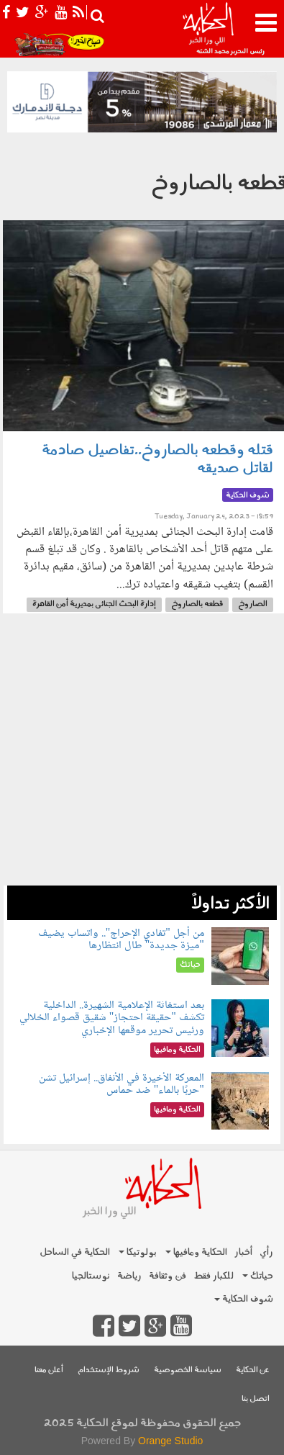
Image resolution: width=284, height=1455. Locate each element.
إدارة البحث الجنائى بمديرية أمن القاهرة (94, 604)
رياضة (129, 1276)
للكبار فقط (213, 1276)
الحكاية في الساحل (75, 1252)
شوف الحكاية (243, 1299)
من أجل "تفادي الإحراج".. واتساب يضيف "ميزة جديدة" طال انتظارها (121, 940)
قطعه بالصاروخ (197, 604)
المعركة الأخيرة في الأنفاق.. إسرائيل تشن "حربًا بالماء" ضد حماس (121, 1084)
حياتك (257, 1276)
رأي (266, 1252)
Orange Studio (170, 1440)
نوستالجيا (91, 1276)
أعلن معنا (49, 1370)
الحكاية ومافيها (196, 1252)
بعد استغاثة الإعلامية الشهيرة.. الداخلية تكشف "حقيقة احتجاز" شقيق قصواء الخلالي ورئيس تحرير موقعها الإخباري (111, 1018)
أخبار (243, 1252)
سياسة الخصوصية (187, 1370)
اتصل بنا (256, 1399)
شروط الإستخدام (108, 1370)
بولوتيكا (138, 1252)
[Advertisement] (142, 757)
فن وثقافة (167, 1276)
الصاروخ (252, 604)
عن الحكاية (253, 1370)
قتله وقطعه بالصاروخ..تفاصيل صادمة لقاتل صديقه (157, 459)
